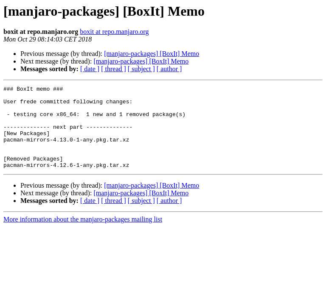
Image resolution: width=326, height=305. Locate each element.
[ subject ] (141, 68)
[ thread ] (113, 68)
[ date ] (89, 68)
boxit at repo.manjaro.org (114, 31)
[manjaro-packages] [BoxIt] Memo (151, 53)
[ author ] (169, 68)
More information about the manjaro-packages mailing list (82, 235)
